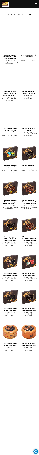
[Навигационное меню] (36, 4)
